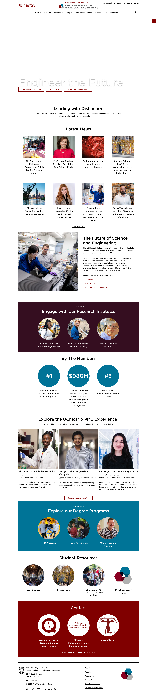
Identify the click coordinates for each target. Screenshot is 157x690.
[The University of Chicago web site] (38, 5)
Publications (127, 3)
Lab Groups (90, 283)
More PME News (78, 227)
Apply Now (54, 89)
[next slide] (136, 581)
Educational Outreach (94, 688)
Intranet (136, 3)
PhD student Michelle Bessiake (36, 471)
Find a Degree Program (31, 89)
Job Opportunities (92, 684)
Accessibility (90, 680)
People (88, 672)
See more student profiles (78, 498)
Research (78, 307)
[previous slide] (20, 581)
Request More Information (78, 89)
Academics (90, 279)
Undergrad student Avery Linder (118, 471)
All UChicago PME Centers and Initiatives (78, 652)
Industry (119, 3)
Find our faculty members (96, 287)
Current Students (108, 3)
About (87, 668)
